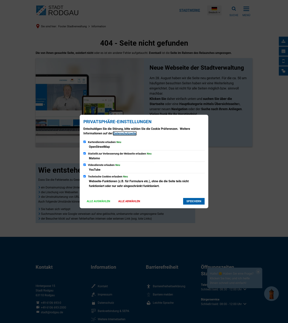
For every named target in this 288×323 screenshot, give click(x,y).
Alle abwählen (129, 201)
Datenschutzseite (124, 133)
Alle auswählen (98, 201)
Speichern (193, 201)
